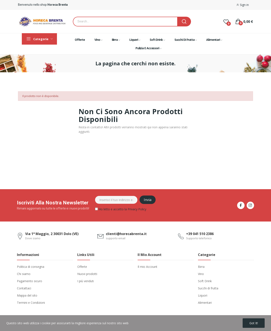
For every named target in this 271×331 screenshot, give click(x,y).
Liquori (202, 295)
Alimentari (205, 303)
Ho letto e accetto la (120, 209)
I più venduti (85, 281)
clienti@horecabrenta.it (126, 233)
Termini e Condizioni (31, 303)
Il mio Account (147, 267)
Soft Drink (205, 281)
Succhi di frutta (208, 288)
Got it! (253, 323)
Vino (201, 274)
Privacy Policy (137, 209)
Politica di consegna (30, 267)
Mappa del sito (27, 295)
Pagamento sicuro (29, 281)
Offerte (82, 267)
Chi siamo (23, 274)
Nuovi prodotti (87, 274)
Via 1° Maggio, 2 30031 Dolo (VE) (52, 233)
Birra (201, 267)
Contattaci (24, 288)
